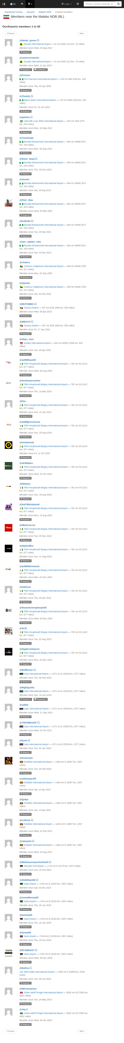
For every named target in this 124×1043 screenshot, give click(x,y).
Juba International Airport (36, 674)
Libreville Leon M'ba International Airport (43, 121)
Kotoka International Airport (37, 343)
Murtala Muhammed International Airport (44, 141)
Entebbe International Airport (38, 762)
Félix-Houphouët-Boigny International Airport (46, 363)
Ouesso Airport (31, 307)
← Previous (9, 1031)
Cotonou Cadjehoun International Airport (44, 266)
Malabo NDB (45, 12)
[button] (30, 4)
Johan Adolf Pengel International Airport (43, 992)
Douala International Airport (37, 44)
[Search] (118, 4)
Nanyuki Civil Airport (34, 866)
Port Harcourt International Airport (40, 79)
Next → (83, 1031)
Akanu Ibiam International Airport (40, 100)
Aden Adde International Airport (39, 972)
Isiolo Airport (30, 884)
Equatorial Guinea (13, 12)
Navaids (31, 12)
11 (25, 277)
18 (25, 416)
